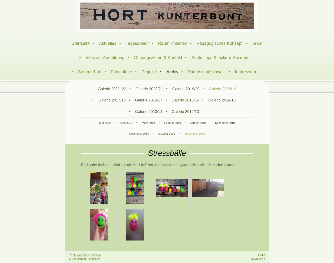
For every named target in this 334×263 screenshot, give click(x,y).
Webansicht (257, 258)
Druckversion (79, 255)
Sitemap (96, 255)
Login (261, 254)
